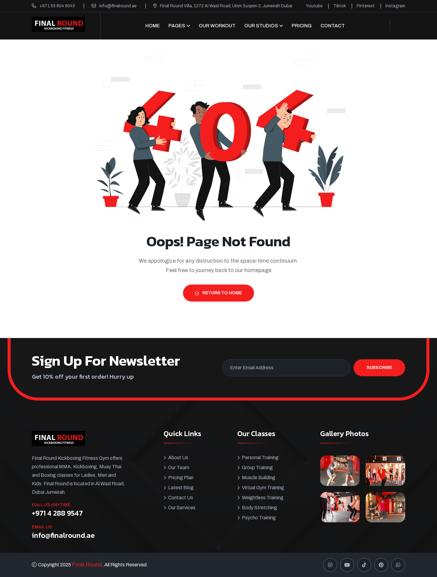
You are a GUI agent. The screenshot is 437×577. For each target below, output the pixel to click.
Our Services (181, 507)
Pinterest (366, 6)
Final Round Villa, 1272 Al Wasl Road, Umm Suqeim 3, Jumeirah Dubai (226, 6)
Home (152, 25)
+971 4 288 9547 (57, 513)
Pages (176, 25)
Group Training (257, 467)
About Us (178, 457)
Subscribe (379, 367)
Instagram (395, 6)
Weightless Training (262, 497)
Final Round (87, 565)
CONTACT (332, 25)
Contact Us (180, 497)
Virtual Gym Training (263, 487)
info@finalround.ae (118, 6)
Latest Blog (181, 487)
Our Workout (217, 25)
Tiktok (339, 6)
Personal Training (260, 457)
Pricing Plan (180, 477)
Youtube (314, 6)
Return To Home (218, 293)
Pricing (302, 25)
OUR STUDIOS (261, 25)
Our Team (178, 467)
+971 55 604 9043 (57, 6)
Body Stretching (259, 507)
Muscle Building (258, 477)
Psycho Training (259, 517)
